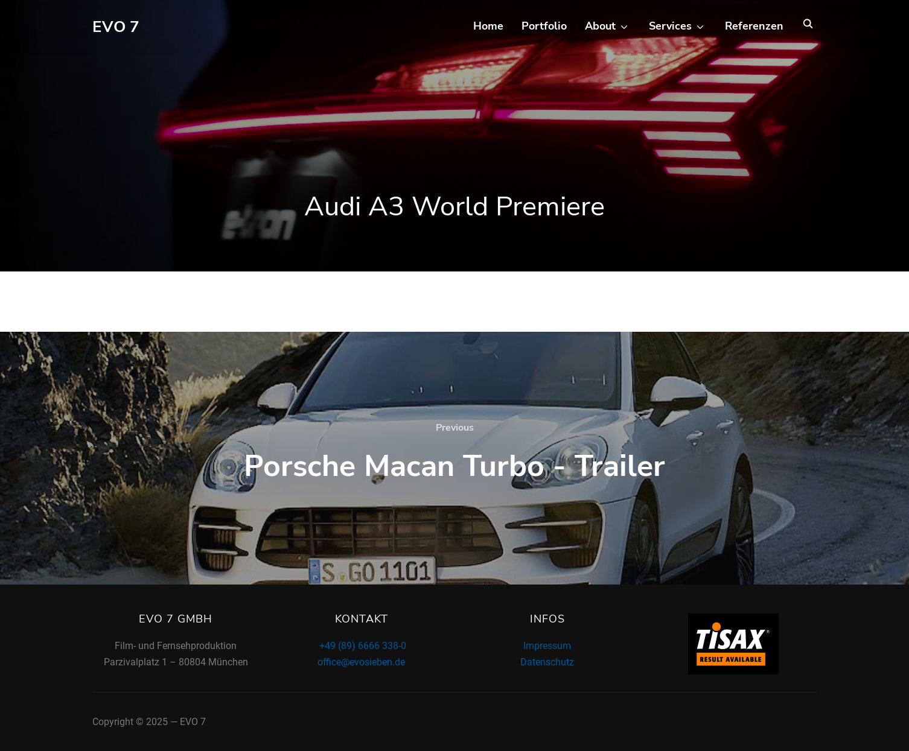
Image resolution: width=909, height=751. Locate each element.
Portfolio (544, 26)
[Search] (808, 23)
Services (670, 26)
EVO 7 (115, 26)
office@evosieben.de (361, 662)
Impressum (547, 645)
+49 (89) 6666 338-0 (361, 645)
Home (488, 26)
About (600, 26)
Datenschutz (547, 662)
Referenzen (754, 26)
